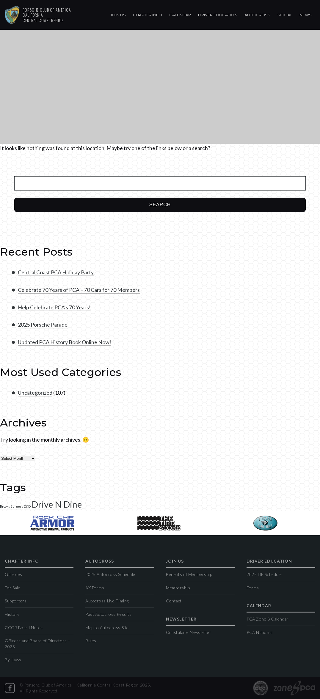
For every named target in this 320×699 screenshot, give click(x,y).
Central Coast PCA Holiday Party (56, 272)
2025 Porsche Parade (43, 324)
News (305, 14)
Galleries (13, 574)
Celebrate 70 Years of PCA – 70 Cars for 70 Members (79, 289)
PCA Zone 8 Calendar (268, 618)
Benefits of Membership (189, 574)
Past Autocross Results (108, 614)
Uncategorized (35, 392)
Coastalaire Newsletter (188, 632)
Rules (90, 640)
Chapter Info (147, 14)
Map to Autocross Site (107, 627)
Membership (178, 587)
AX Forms (94, 587)
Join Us (118, 14)
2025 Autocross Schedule (110, 574)
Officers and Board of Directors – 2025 (37, 643)
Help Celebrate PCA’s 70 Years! (54, 307)
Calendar (180, 14)
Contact (174, 600)
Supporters (16, 600)
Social (284, 14)
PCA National (260, 632)
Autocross (257, 14)
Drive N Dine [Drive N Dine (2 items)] (57, 504)
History (12, 614)
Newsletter (181, 619)
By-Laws (13, 659)
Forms (253, 587)
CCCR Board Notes (24, 627)
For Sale (12, 587)
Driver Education (217, 14)
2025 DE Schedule (264, 574)
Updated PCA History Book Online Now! (64, 342)
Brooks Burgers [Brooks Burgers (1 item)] (11, 506)
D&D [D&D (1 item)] (27, 506)
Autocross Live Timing (107, 600)
